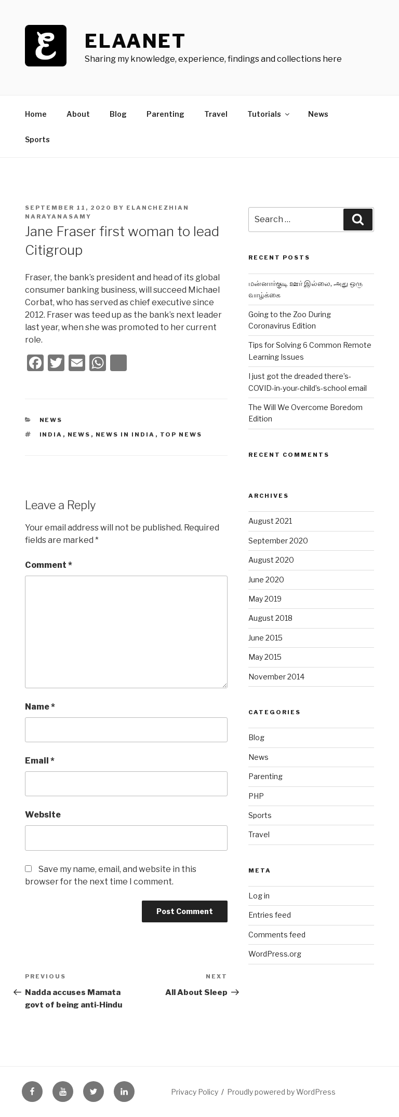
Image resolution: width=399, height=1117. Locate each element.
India (51, 434)
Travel (216, 114)
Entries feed (269, 914)
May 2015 (265, 656)
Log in (259, 895)
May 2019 (265, 598)
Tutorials (269, 114)
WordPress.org (274, 953)
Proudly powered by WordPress (281, 1091)
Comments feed (276, 934)
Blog (118, 114)
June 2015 (265, 637)
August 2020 (271, 559)
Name (40, 707)
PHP (256, 796)
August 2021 (270, 520)
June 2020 (266, 579)
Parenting (165, 114)
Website (43, 815)
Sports (37, 139)
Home (36, 114)
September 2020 (278, 540)
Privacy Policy (194, 1091)
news (79, 434)
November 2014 (276, 676)
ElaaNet (136, 41)
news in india (125, 434)
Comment (48, 565)
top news (181, 434)
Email (40, 761)
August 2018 (270, 618)
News (318, 114)
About (78, 114)
